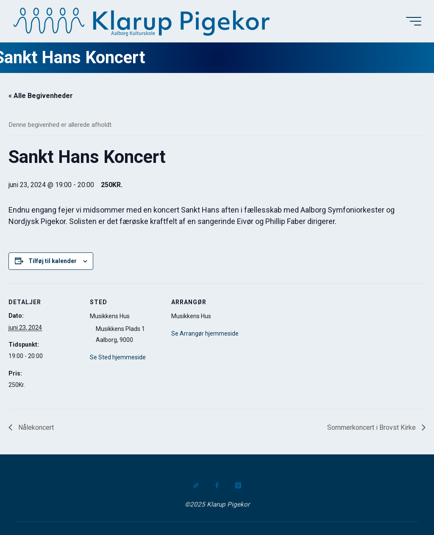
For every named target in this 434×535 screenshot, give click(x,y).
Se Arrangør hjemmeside (205, 333)
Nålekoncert (35, 427)
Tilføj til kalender (52, 261)
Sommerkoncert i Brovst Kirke (372, 427)
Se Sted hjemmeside (118, 357)
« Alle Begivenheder (40, 96)
